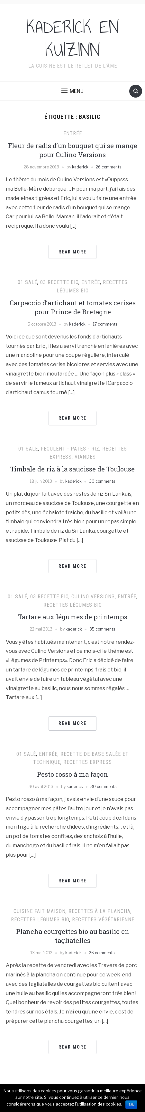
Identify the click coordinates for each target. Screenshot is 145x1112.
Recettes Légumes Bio (72, 605)
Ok (131, 1104)
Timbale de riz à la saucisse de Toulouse (72, 469)
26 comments (108, 167)
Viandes (85, 457)
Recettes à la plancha (99, 911)
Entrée (72, 133)
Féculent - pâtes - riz (70, 449)
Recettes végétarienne (103, 920)
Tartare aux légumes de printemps (72, 617)
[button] (72, 91)
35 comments (102, 629)
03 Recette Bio (59, 282)
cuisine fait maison (40, 911)
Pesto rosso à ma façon (72, 774)
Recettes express (87, 762)
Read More (72, 251)
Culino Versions (93, 597)
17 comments (105, 324)
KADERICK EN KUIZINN (72, 38)
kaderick (80, 167)
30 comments (102, 481)
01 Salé (27, 282)
